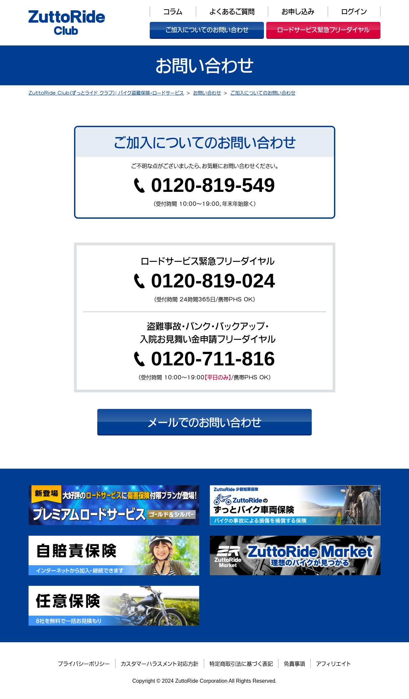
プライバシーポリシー (84, 663)
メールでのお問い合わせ (204, 422)
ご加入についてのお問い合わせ (207, 30)
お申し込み (298, 11)
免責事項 (294, 663)
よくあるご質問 (232, 11)
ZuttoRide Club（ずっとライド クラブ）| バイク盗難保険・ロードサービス (106, 92)
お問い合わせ (207, 92)
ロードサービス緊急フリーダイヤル (323, 30)
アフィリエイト (333, 663)
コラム (173, 11)
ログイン (354, 11)
